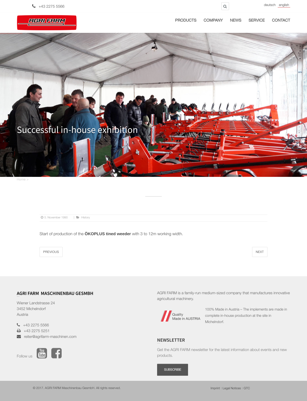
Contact (281, 21)
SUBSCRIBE (172, 384)
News (235, 21)
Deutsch (270, 5)
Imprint (215, 388)
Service (256, 21)
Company (213, 21)
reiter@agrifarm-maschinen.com (49, 337)
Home (21, 180)
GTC (247, 388)
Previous (51, 252)
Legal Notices (232, 388)
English (284, 5)
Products (185, 21)
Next (260, 252)
